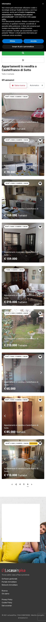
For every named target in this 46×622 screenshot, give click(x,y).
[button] (43, 4)
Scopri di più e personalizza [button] (23, 47)
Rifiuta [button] (12, 41)
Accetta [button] (34, 41)
